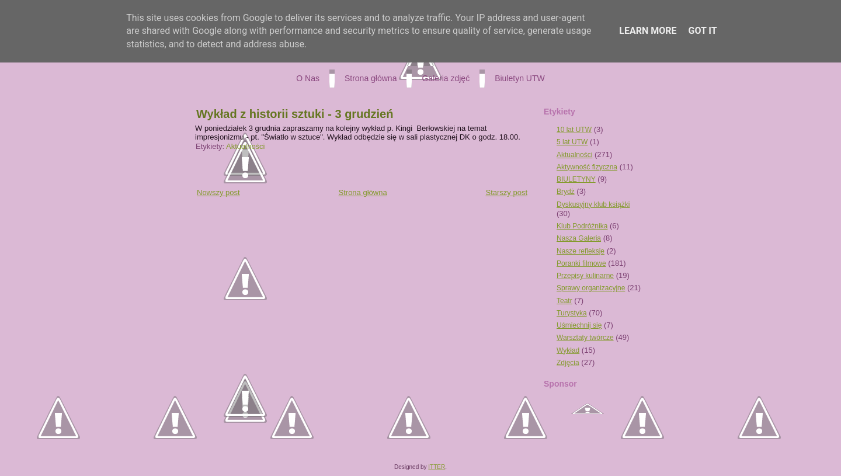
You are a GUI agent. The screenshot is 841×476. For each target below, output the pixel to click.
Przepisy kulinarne (585, 276)
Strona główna (363, 192)
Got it (702, 30)
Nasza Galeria (579, 238)
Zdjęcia (568, 363)
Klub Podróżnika (582, 226)
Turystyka (572, 313)
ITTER (436, 467)
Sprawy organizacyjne (591, 288)
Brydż (566, 191)
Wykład (568, 350)
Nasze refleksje (580, 251)
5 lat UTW (572, 142)
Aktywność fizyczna (587, 167)
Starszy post (506, 192)
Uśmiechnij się (579, 325)
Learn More (647, 30)
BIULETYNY (576, 179)
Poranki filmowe (581, 263)
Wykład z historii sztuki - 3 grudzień (294, 113)
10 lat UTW (574, 130)
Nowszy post (218, 192)
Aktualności (245, 146)
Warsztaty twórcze (585, 337)
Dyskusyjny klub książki (593, 204)
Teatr (564, 301)
